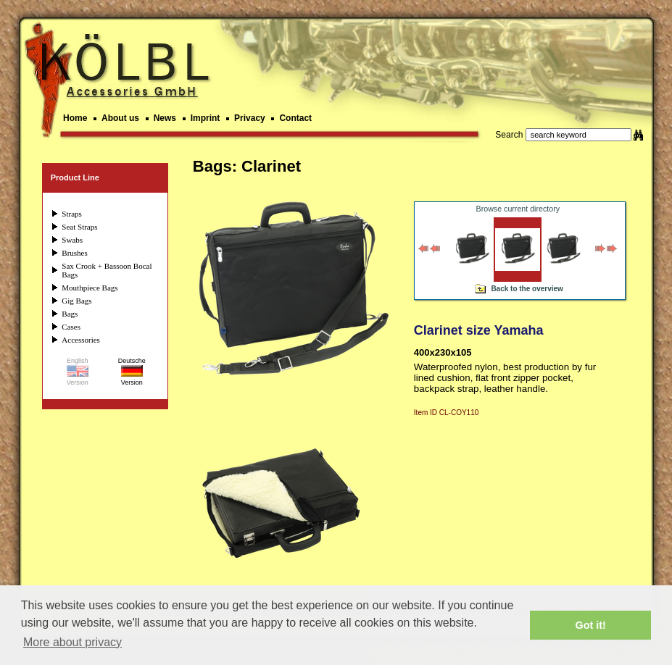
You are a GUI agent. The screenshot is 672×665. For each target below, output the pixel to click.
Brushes (74, 252)
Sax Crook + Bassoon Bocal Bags (107, 270)
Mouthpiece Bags (89, 287)
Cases (71, 326)
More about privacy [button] (72, 642)
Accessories (81, 339)
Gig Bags (76, 300)
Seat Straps (79, 226)
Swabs (72, 239)
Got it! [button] (591, 625)
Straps (72, 213)
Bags (70, 313)
